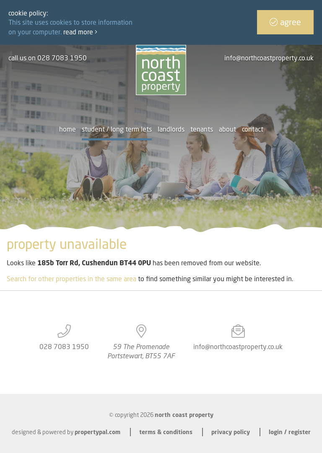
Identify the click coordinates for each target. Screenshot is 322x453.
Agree (285, 22)
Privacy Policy (230, 432)
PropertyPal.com (97, 432)
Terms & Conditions (165, 432)
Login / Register (290, 432)
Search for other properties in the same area (71, 278)
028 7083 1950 (64, 346)
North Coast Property (184, 415)
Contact (252, 129)
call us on (47, 57)
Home (67, 129)
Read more (80, 31)
